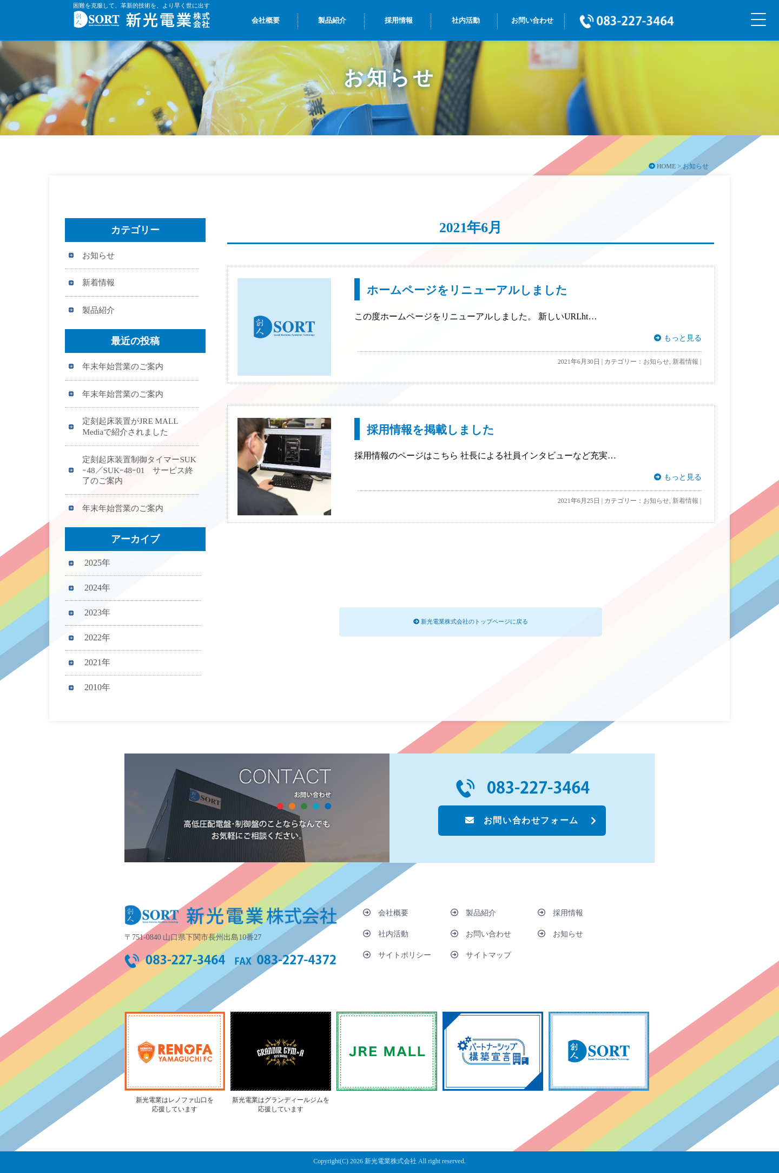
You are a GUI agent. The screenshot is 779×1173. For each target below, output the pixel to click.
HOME (666, 166)
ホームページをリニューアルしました (467, 290)
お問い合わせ (481, 933)
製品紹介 (98, 309)
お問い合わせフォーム (522, 820)
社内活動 (385, 933)
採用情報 (560, 912)
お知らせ (656, 361)
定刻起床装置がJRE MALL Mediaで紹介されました (130, 426)
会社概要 (385, 912)
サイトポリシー (397, 955)
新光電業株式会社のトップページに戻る (470, 621)
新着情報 (685, 361)
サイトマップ (481, 955)
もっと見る (677, 338)
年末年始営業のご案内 (122, 366)
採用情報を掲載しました (430, 429)
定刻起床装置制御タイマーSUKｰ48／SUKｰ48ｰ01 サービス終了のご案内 (139, 470)
